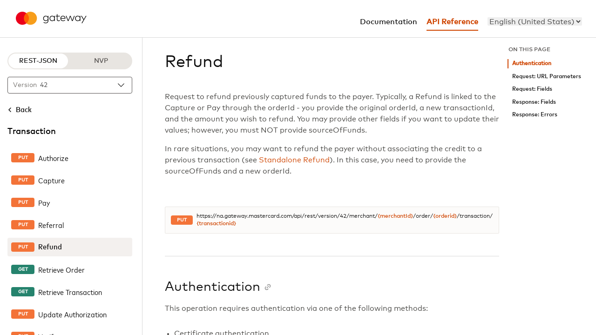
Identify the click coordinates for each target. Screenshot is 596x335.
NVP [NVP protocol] (101, 61)
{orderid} (445, 216)
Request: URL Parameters (546, 77)
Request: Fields (532, 89)
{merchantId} (395, 216)
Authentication (531, 63)
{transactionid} (216, 224)
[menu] (535, 21)
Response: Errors (534, 115)
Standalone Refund (294, 160)
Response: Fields (534, 102)
